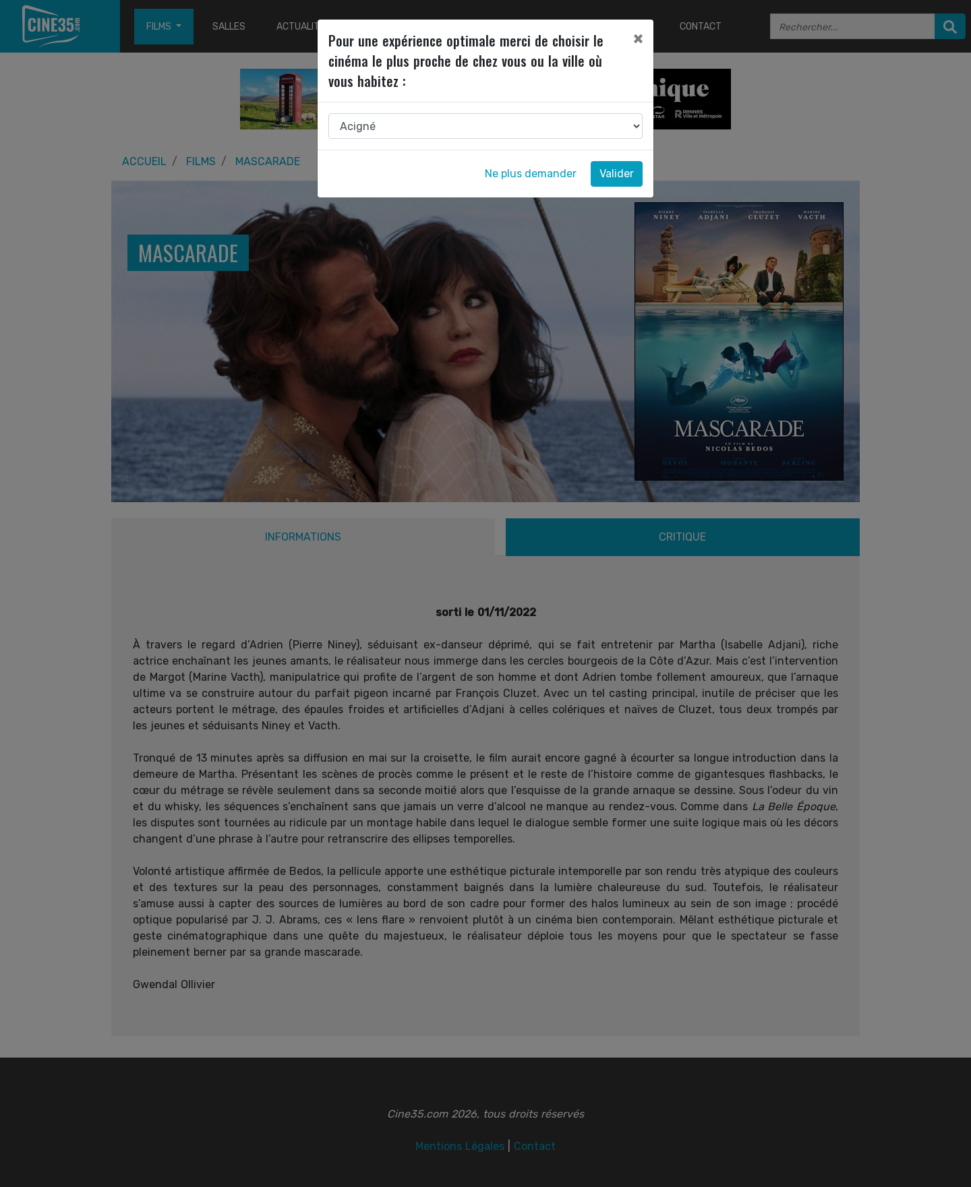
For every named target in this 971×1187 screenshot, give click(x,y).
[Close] (637, 38)
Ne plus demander (531, 173)
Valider (616, 173)
